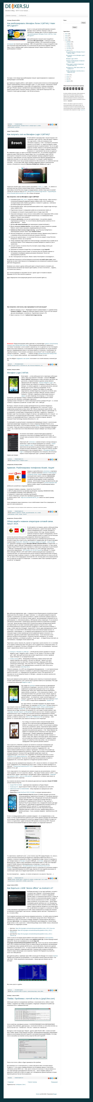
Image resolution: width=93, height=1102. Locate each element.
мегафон (32, 879)
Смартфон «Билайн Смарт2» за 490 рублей (19, 712)
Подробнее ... (83, 109)
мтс (36, 512)
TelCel (37, 425)
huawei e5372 (19, 880)
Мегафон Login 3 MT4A (17, 373)
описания (32, 685)
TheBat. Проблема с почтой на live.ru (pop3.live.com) (31, 998)
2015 (66, 38)
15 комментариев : (19, 989)
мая (67, 79)
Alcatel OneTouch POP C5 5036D (26, 792)
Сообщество (22, 15)
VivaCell (24, 514)
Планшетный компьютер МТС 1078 (23, 766)
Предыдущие (54, 1082)
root (41, 365)
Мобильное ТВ (38, 716)
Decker (37, 1094)
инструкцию (10, 44)
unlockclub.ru (32, 442)
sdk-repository (49, 937)
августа (68, 50)
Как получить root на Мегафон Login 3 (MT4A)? (28, 134)
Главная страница (11, 15)
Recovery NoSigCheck (35, 365)
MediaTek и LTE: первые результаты (17, 756)
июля (67, 74)
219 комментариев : (19, 363)
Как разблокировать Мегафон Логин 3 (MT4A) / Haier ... (75, 52)
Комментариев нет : (19, 458)
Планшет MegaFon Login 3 (46, 382)
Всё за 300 (29, 716)
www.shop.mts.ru (25, 667)
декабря (68, 41)
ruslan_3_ (40, 186)
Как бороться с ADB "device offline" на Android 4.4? (30, 888)
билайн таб (26, 879)
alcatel (16, 514)
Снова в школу (14, 658)
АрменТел (19, 512)
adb (29, 365)
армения (14, 512)
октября (68, 46)
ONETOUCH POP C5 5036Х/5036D (19, 788)
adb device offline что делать (20, 991)
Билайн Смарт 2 (42, 705)
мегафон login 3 (33, 125)
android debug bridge (32, 991)
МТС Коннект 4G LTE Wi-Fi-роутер (32, 550)
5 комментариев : (19, 124)
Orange (20, 514)
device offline (40, 991)
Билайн (41, 861)
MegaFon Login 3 (24, 460)
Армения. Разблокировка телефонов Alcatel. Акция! (30, 468)
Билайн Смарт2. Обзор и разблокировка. (43, 707)
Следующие (11, 1082)
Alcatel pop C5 (14, 786)
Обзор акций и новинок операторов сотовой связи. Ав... (75, 65)
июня (67, 77)
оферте (23, 396)
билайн (23, 512)
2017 (66, 33)
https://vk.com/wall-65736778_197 (30, 497)
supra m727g (30, 880)
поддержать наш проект (22, 358)
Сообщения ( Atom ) (21, 1084)
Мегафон (22, 861)
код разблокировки (16, 125)
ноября (68, 44)
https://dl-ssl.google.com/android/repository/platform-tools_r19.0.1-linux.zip (35, 928)
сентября (68, 48)
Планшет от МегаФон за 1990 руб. (19, 651)
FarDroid (55, 956)
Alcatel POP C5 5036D (16, 785)
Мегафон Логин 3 (25, 125)
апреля (68, 81)
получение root (23, 365)
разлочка (17, 127)
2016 (66, 36)
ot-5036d (25, 880)
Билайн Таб (50, 700)
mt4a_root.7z (24, 199)
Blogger (55, 1094)
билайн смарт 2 (19, 879)
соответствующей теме (50, 482)
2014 (66, 40)
